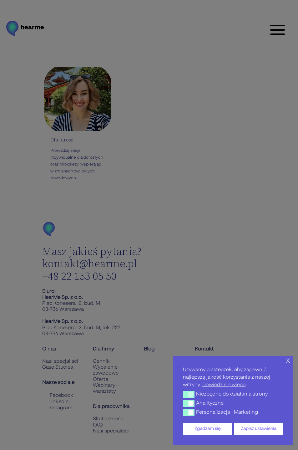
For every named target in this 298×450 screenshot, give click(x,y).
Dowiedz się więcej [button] (224, 384)
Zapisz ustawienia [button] (258, 429)
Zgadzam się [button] (207, 429)
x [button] (288, 361)
